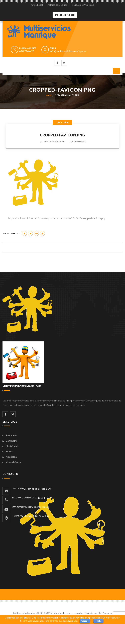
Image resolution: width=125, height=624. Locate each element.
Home (49, 95)
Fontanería (11, 435)
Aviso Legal (37, 4)
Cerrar (84, 620)
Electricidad (12, 446)
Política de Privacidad (83, 4)
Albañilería (11, 456)
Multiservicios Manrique (55, 141)
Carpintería (12, 440)
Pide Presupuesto (65, 15)
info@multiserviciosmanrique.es (68, 51)
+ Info (98, 620)
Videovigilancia (13, 462)
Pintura (10, 451)
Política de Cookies (57, 4)
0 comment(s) (80, 141)
